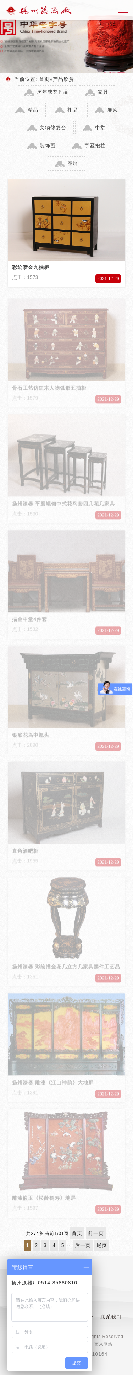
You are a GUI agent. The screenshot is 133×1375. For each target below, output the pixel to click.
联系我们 (111, 1317)
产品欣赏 (63, 79)
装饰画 (48, 145)
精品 (33, 110)
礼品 (72, 110)
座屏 (72, 163)
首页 (44, 79)
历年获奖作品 (53, 92)
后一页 (83, 1245)
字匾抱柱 (95, 145)
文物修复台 (53, 127)
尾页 (101, 1245)
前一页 (96, 1233)
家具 (103, 92)
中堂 (100, 127)
